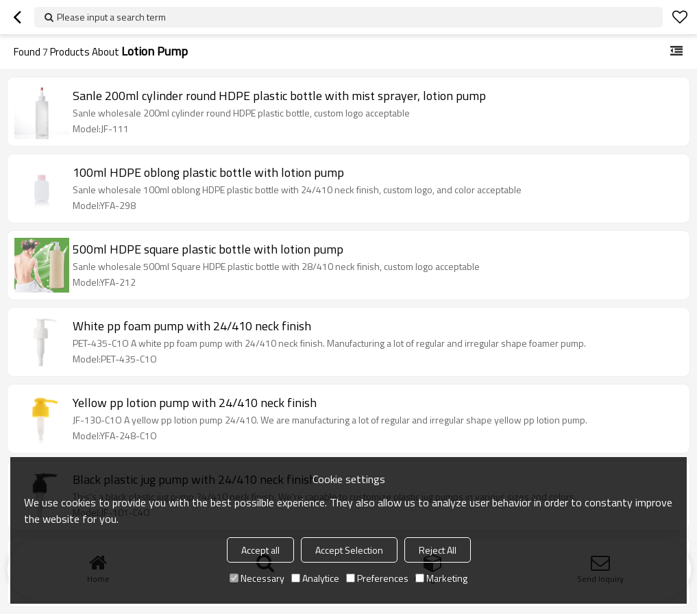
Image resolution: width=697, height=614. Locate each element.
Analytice (315, 578)
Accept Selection (349, 550)
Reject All (437, 550)
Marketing (441, 578)
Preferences (377, 578)
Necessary (257, 578)
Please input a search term (111, 17)
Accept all (260, 550)
